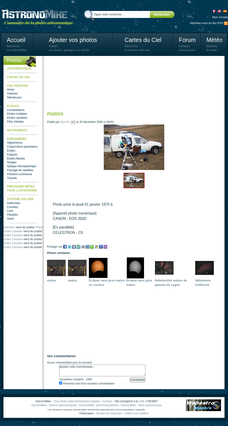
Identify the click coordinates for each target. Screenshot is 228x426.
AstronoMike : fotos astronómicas (141, 405)
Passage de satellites (20, 170)
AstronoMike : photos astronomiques (54, 405)
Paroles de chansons (109, 413)
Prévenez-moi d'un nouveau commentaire (86, 383)
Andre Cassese (13, 231)
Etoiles (13, 106)
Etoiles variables (17, 117)
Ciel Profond (17, 85)
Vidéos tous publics (136, 413)
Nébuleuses (14, 97)
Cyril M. (65, 122)
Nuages (12, 162)
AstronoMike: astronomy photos (98, 405)
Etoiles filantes (16, 158)
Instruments (17, 130)
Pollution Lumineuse (19, 174)
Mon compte (220, 17)
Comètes (12, 207)
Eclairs (11, 150)
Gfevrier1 (9, 227)
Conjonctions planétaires (22, 146)
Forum (187, 40)
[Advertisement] (70, 82)
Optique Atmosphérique (21, 166)
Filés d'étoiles (15, 121)
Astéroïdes (13, 203)
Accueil (16, 40)
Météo (214, 40)
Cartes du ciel (18, 77)
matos (51, 280)
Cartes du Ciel (143, 40)
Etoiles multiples (17, 113)
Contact (107, 401)
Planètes (12, 214)
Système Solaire (20, 199)
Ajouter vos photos (73, 40)
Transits (12, 178)
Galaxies (12, 93)
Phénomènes (17, 139)
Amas (10, 89)
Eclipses (12, 154)
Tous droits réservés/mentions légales (76, 401)
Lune (10, 210)
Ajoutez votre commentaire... (102, 370)
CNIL (142, 401)
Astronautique (19, 68)
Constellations (15, 110)
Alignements (14, 142)
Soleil (10, 218)
